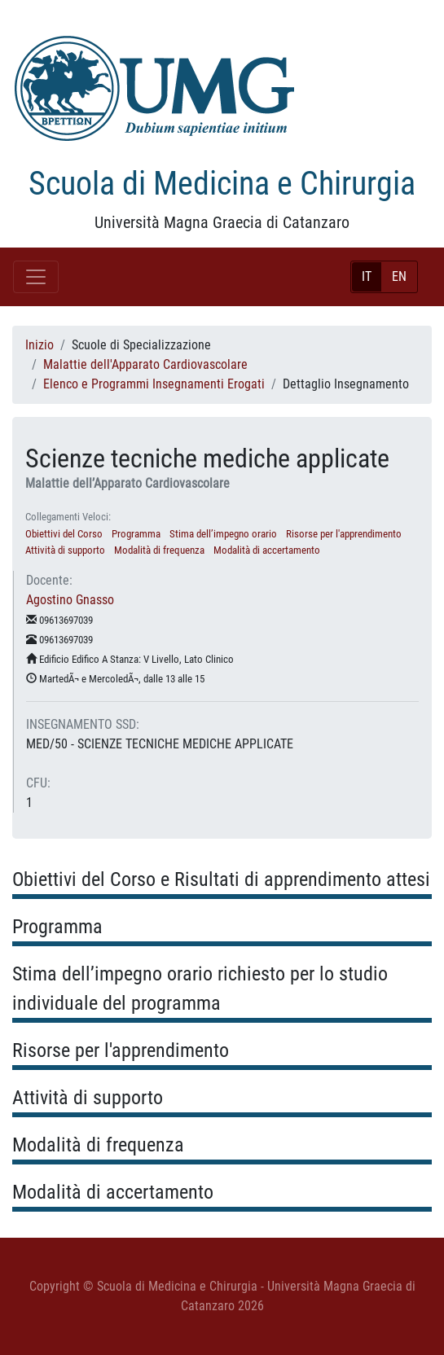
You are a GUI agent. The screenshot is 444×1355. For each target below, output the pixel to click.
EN (399, 276)
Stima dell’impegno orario (223, 534)
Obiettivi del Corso (64, 534)
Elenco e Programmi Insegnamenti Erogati (154, 384)
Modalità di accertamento (266, 550)
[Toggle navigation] (36, 277)
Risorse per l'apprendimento (344, 534)
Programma (136, 534)
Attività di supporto (65, 550)
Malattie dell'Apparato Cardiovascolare (145, 364)
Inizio (39, 345)
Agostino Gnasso (70, 599)
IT (366, 276)
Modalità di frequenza (159, 550)
